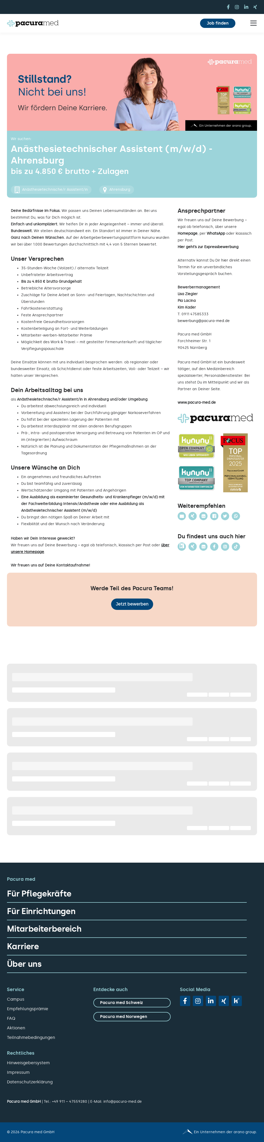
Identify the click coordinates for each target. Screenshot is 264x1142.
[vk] (237, 1001)
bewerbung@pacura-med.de (204, 321)
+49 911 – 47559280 (69, 1101)
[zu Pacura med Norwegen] (131, 1016)
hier (224, 260)
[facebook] (228, 7)
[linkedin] (246, 7)
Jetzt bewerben (132, 604)
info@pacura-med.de (122, 1101)
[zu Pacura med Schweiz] (131, 1002)
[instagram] (237, 7)
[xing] (255, 7)
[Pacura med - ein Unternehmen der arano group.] (197, 1132)
